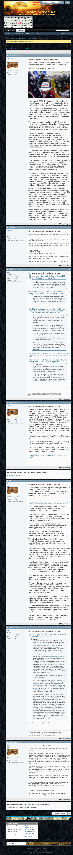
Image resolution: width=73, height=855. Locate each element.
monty (24, 807)
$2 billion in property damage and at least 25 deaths (49, 644)
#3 (69, 269)
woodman (10, 475)
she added (36, 688)
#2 (69, 227)
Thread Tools (59, 52)
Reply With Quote (64, 224)
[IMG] (26, 829)
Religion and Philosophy (27, 38)
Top (69, 813)
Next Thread (43, 818)
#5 (69, 480)
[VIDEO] (27, 831)
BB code (27, 826)
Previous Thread (34, 818)
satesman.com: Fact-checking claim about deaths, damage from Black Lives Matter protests (47, 361)
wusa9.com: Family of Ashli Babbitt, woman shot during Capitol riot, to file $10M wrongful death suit (47, 293)
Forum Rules (28, 836)
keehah (9, 807)
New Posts (9, 33)
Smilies (27, 827)
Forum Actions (26, 33)
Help (67, 2)
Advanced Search (66, 33)
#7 (69, 742)
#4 (69, 402)
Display (66, 52)
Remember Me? (47, 4)
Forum (21, 30)
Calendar (19, 33)
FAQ (14, 33)
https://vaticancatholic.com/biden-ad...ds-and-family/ (48, 503)
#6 (69, 627)
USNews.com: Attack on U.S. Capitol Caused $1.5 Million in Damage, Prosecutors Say (47, 277)
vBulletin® (38, 851)
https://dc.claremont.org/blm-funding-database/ (42, 723)
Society (16, 38)
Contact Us (47, 843)
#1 (69, 55)
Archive (65, 843)
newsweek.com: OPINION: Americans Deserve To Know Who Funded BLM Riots (47, 635)
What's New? (11, 30)
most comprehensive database (55, 656)
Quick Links (35, 33)
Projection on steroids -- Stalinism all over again (25, 49)
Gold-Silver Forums (56, 843)
